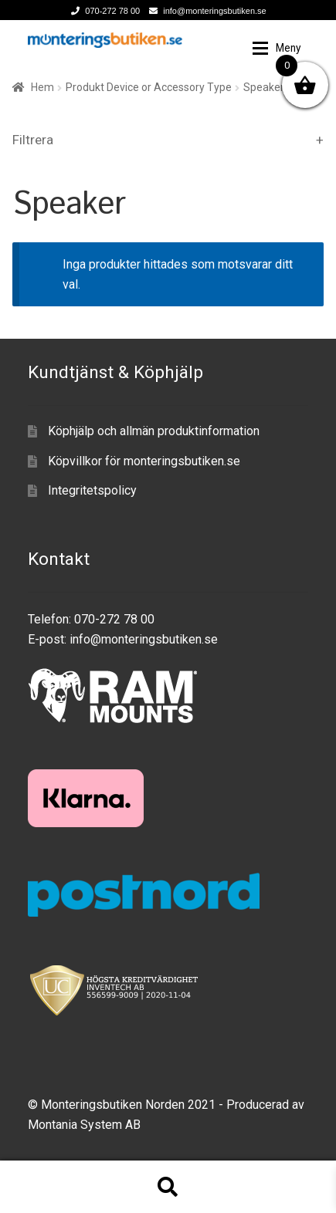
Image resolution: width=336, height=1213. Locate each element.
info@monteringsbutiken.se (205, 10)
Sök (168, 1187)
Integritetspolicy (92, 490)
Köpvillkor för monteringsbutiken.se (144, 461)
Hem (42, 87)
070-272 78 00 (103, 10)
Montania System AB (84, 1124)
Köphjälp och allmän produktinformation (154, 431)
